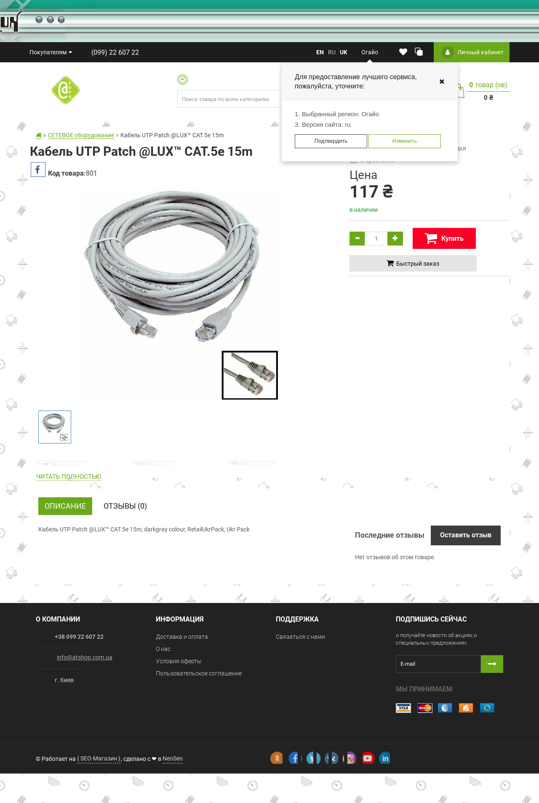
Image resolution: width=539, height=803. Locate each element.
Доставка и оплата (182, 681)
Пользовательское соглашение (199, 718)
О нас (163, 693)
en (320, 52)
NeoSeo (173, 787)
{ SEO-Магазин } (98, 787)
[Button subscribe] (492, 709)
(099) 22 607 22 (111, 52)
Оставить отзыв (465, 580)
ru (332, 52)
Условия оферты (179, 705)
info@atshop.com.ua (84, 702)
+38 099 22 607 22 (79, 681)
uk (343, 52)
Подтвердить (331, 141)
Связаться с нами (300, 681)
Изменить (404, 141)
